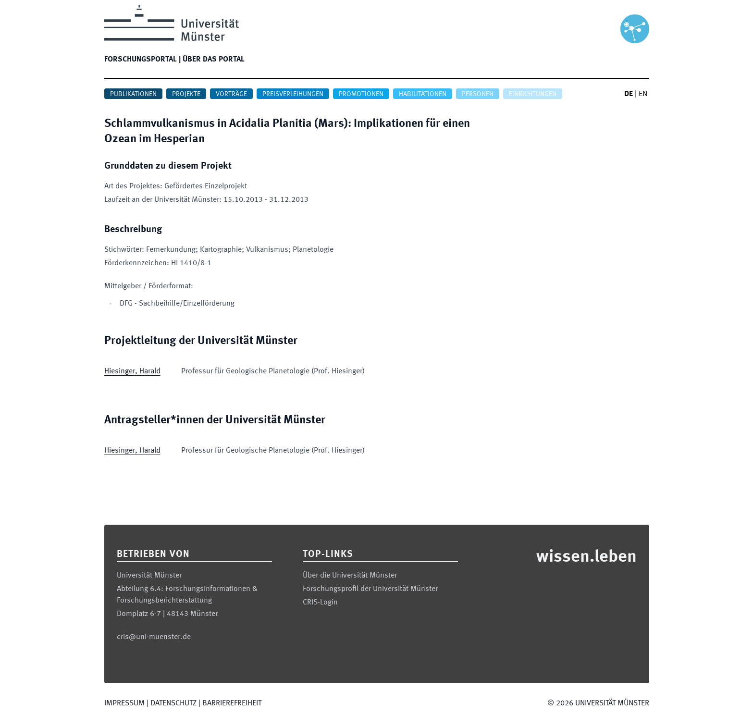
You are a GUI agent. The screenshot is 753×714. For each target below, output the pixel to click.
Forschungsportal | (142, 59)
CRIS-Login (320, 602)
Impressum (124, 703)
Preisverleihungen (292, 94)
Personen (478, 94)
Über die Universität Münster (350, 575)
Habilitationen (422, 94)
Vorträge (231, 94)
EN (643, 94)
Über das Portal (214, 59)
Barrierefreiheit (231, 703)
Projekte (186, 94)
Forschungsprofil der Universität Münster (370, 589)
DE (628, 94)
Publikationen (133, 94)
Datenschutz (173, 703)
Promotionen (361, 94)
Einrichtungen (532, 94)
